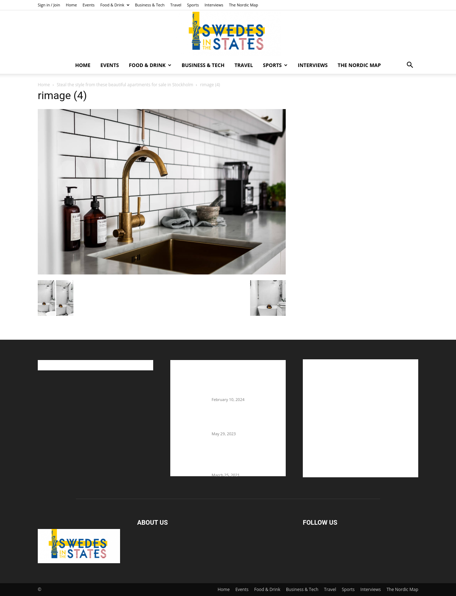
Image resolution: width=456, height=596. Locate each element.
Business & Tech (150, 4)
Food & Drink (114, 4)
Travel (175, 4)
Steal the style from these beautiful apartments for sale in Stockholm (125, 85)
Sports (193, 4)
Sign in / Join (49, 4)
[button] (409, 65)
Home (71, 4)
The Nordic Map (243, 4)
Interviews (213, 4)
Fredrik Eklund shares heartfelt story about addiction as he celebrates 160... (246, 460)
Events (89, 4)
